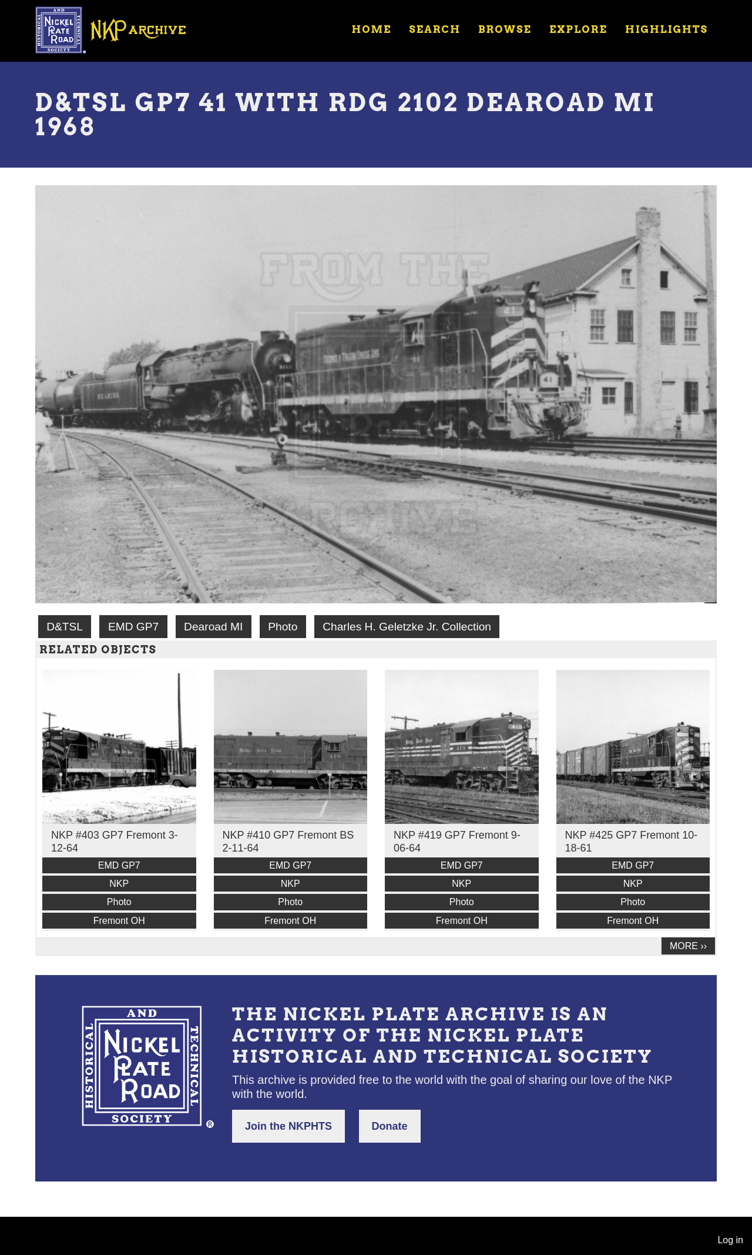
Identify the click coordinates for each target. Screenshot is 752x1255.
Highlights (666, 29)
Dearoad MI (213, 626)
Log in (730, 1240)
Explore (578, 29)
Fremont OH (119, 921)
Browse (505, 29)
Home (371, 29)
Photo (282, 626)
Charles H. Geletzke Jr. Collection (407, 626)
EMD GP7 (133, 626)
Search (435, 29)
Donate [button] (390, 1126)
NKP (119, 884)
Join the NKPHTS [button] (288, 1126)
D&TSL (64, 626)
